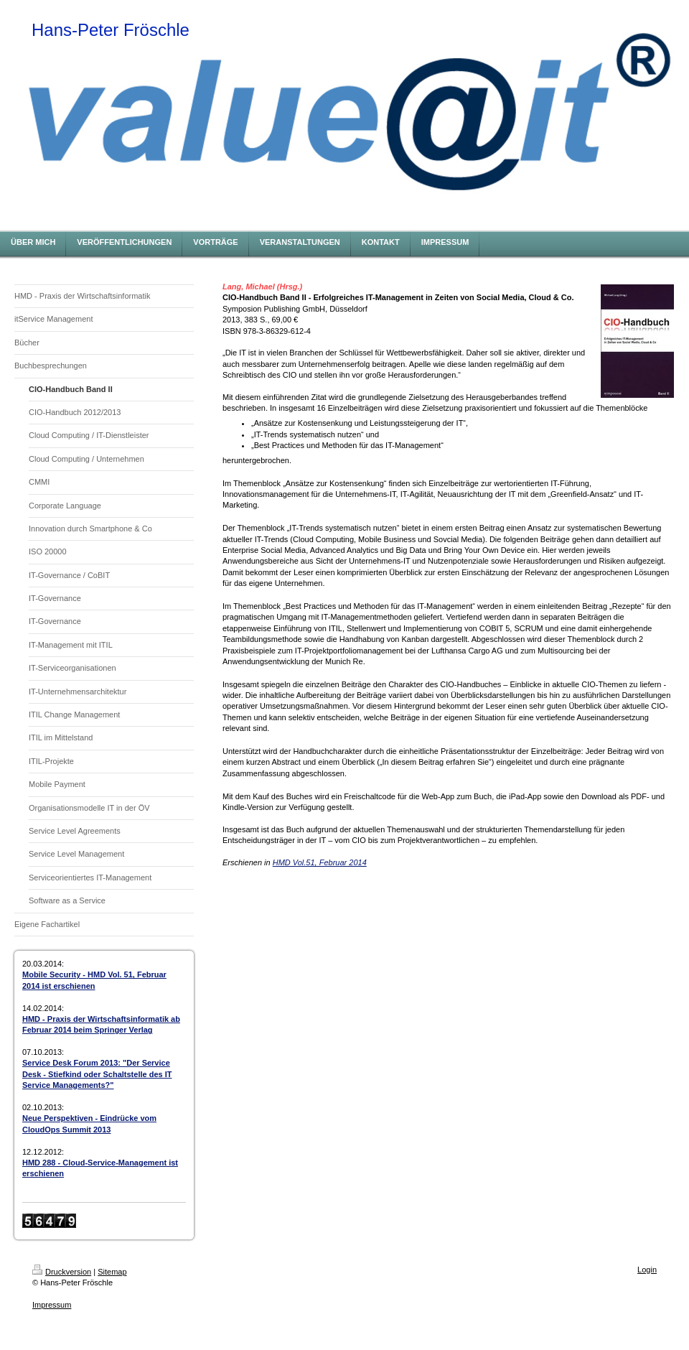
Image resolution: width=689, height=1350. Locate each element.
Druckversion (61, 1271)
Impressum (51, 1304)
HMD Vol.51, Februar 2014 (320, 862)
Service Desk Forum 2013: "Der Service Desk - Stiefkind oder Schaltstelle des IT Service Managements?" (97, 1073)
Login (647, 1269)
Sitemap (112, 1271)
